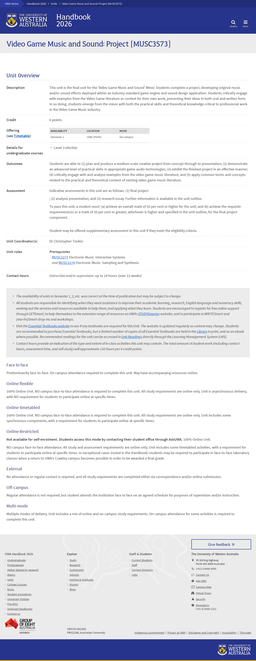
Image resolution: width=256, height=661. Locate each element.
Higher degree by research (23, 570)
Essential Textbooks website (49, 326)
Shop (72, 589)
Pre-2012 (12, 604)
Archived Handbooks (19, 609)
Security (201, 599)
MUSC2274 (67, 262)
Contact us (13, 614)
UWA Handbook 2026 (19, 554)
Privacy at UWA (176, 632)
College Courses (17, 584)
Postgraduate (15, 565)
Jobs (135, 575)
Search (233, 23)
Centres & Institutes (81, 579)
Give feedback (219, 544)
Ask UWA (201, 581)
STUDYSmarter (149, 313)
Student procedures (19, 594)
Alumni (73, 584)
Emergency (202, 605)
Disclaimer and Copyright (204, 632)
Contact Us (202, 575)
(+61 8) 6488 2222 (206, 609)
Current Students (142, 560)
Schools (74, 575)
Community (76, 570)
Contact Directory (142, 570)
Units (54, 3)
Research (74, 565)
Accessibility (229, 632)
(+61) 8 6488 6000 (206, 569)
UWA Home (11, 3)
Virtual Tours (203, 593)
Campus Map (203, 587)
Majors (11, 575)
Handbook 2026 (36, 3)
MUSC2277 (60, 257)
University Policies (18, 599)
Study (73, 560)
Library (202, 331)
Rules (10, 589)
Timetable (22, 135)
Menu (245, 23)
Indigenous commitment (149, 632)
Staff (134, 565)
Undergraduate (16, 560)
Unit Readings (131, 336)
